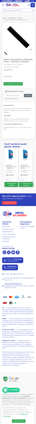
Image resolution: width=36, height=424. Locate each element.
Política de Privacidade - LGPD (27, 227)
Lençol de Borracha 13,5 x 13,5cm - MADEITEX (25, 166)
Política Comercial (8, 229)
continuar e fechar (18, 421)
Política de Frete (7, 232)
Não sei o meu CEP (11, 98)
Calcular (28, 95)
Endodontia (12, 18)
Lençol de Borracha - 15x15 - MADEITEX (11, 166)
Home (4, 18)
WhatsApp (5, 241)
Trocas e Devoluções (9, 234)
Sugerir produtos (9, 203)
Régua (20, 18)
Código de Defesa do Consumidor (9, 238)
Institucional (6, 226)
